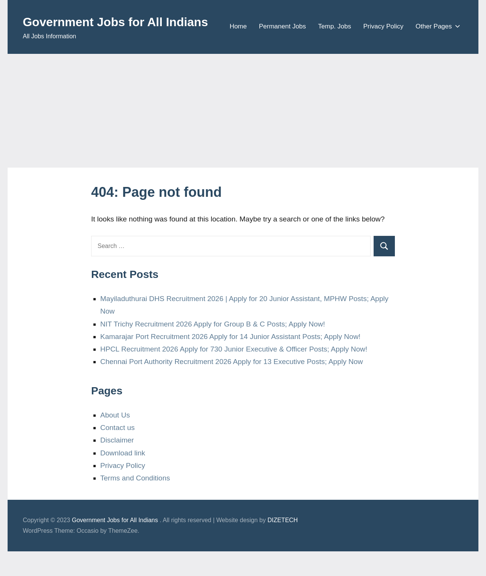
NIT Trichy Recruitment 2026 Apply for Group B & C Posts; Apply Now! (212, 348)
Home (238, 53)
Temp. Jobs (334, 53)
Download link (122, 477)
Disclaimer (117, 465)
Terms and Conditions (135, 503)
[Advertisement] (243, 135)
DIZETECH (282, 544)
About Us (115, 440)
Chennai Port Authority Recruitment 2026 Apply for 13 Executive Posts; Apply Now (231, 386)
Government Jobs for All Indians (128, 21)
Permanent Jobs (282, 53)
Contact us (117, 452)
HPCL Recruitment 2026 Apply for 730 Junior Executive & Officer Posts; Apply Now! (233, 374)
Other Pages (436, 53)
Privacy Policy (383, 53)
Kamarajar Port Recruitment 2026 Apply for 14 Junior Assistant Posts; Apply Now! (230, 361)
